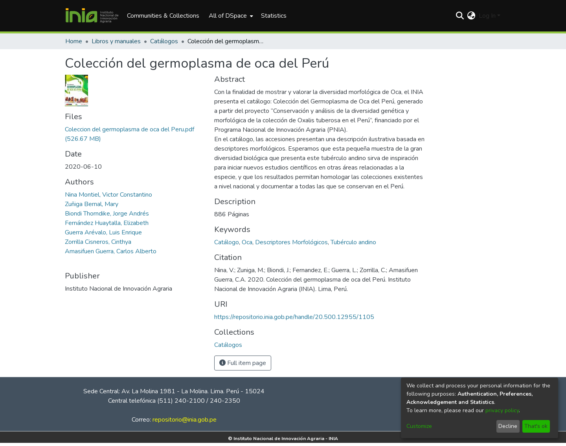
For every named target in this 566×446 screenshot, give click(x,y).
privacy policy (502, 410)
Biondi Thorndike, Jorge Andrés (107, 213)
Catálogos (164, 41)
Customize (419, 426)
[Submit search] (460, 15)
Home (73, 41)
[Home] (92, 16)
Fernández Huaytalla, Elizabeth (107, 223)
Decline (507, 426)
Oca (247, 242)
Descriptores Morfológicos (291, 242)
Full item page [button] (242, 363)
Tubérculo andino (353, 242)
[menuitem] (230, 15)
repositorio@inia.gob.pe (185, 419)
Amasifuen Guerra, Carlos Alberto (110, 251)
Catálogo (226, 242)
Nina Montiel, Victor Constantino (108, 194)
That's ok (536, 426)
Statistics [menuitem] (274, 15)
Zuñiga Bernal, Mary (91, 204)
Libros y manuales (116, 41)
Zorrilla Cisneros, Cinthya (98, 242)
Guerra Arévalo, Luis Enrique (103, 232)
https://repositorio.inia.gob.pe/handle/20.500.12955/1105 (294, 317)
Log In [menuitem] (487, 15)
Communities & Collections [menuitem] (163, 15)
